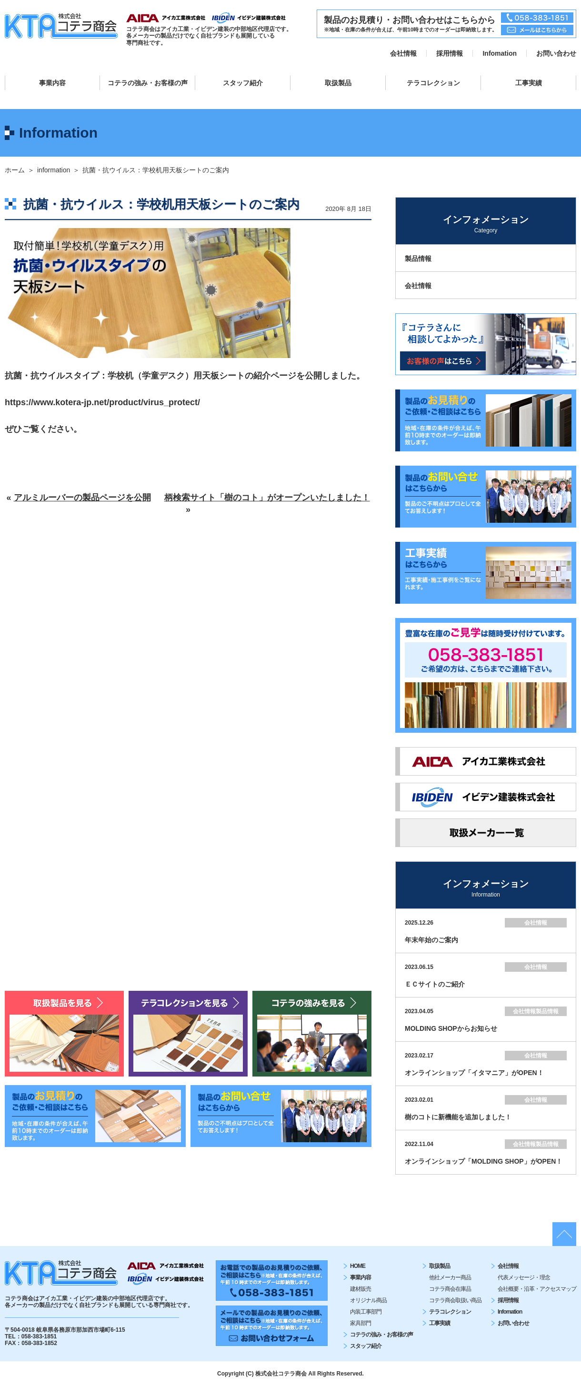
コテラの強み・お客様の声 (148, 83)
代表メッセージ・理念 (524, 1277)
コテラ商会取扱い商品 (455, 1300)
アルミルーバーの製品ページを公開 (82, 497)
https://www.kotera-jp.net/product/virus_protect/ (102, 402)
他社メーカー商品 (450, 1277)
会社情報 (403, 53)
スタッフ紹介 (243, 83)
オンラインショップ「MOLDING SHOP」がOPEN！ (483, 1161)
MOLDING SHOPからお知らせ (451, 1028)
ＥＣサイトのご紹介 (435, 984)
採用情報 (449, 53)
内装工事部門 (365, 1311)
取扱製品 (338, 83)
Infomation (499, 53)
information (53, 170)
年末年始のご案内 (431, 940)
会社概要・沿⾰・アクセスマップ (537, 1289)
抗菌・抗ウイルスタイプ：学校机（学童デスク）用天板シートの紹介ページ (150, 375)
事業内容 (52, 83)
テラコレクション (433, 83)
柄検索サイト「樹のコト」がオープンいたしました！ (267, 497)
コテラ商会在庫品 (450, 1289)
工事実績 (528, 83)
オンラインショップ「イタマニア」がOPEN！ (474, 1073)
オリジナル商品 (368, 1300)
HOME (357, 1266)
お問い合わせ (556, 53)
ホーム (15, 170)
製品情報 (418, 258)
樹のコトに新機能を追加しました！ (458, 1117)
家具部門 (360, 1323)
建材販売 (360, 1289)
